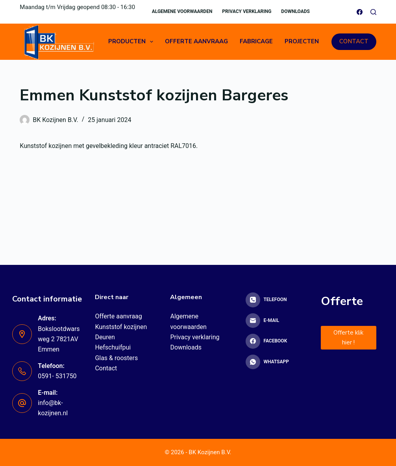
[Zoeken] (373, 12)
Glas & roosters (116, 358)
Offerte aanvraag (196, 41)
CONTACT (353, 41)
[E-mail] (273, 320)
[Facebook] (360, 12)
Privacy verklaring (246, 11)
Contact (106, 368)
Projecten (302, 41)
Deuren (105, 337)
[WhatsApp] (273, 362)
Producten (132, 41)
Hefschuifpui (113, 347)
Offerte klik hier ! (348, 337)
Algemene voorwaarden (182, 11)
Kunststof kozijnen (121, 327)
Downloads (295, 11)
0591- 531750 (57, 376)
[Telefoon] (273, 299)
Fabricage (256, 41)
